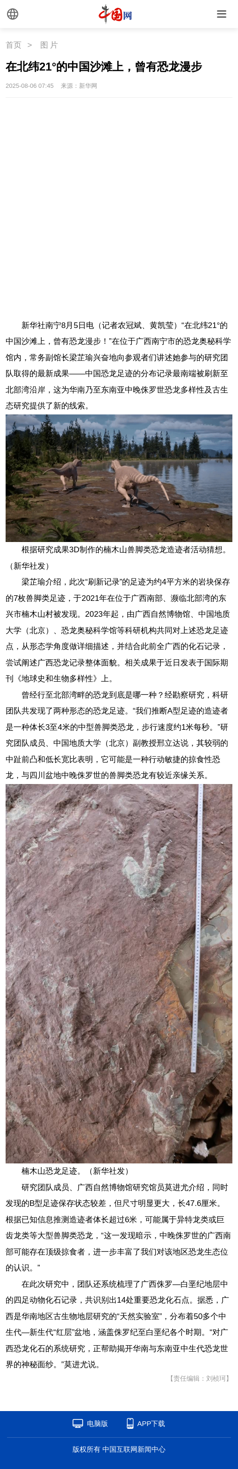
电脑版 (97, 1423)
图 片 (49, 45)
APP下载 (151, 1423)
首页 (14, 45)
